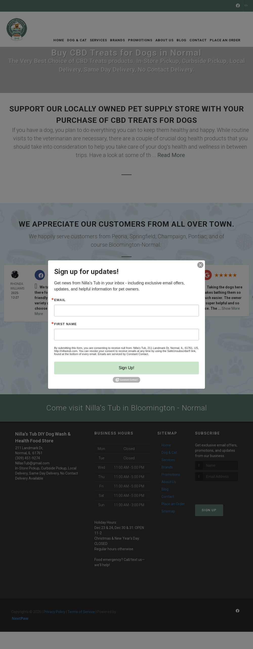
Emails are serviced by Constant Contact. (123, 354)
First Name (65, 324)
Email (60, 300)
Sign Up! (126, 368)
